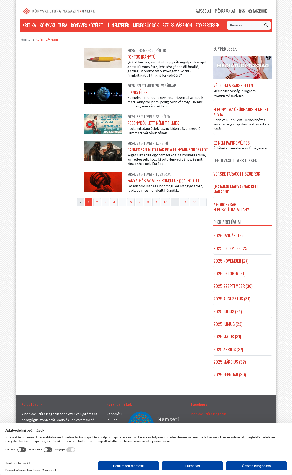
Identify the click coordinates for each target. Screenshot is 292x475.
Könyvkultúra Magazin (208, 414)
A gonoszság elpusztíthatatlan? (231, 207)
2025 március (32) (229, 361)
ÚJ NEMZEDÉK (118, 25)
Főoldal (25, 40)
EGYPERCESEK (207, 25)
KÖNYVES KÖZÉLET (87, 25)
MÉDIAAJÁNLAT (225, 11)
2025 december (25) (230, 248)
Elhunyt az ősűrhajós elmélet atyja (240, 112)
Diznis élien (137, 92)
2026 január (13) (228, 235)
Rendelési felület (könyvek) (114, 420)
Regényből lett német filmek (153, 122)
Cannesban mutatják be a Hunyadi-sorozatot (167, 149)
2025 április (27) (228, 349)
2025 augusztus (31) (231, 298)
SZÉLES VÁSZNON (177, 25)
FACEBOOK (257, 11)
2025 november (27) (230, 260)
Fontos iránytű (141, 56)
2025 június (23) (227, 323)
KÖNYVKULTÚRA (53, 25)
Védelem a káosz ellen (233, 85)
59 (184, 202)
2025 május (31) (227, 336)
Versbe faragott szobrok (236, 173)
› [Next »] (203, 202)
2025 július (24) (227, 311)
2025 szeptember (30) (233, 286)
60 (194, 202)
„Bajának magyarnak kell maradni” (235, 189)
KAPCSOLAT (203, 11)
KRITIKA (29, 25)
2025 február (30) (229, 374)
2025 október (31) (229, 273)
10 (165, 202)
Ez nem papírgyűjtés (231, 142)
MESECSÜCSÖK (146, 25)
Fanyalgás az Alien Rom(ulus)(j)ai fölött (163, 180)
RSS (242, 11)
